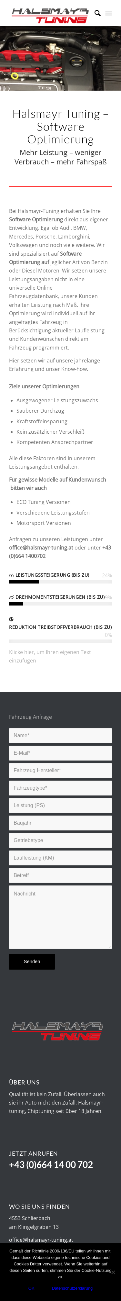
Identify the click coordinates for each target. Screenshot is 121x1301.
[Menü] (108, 13)
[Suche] (94, 13)
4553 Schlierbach (29, 1218)
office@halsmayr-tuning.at (41, 1239)
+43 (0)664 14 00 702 (51, 1164)
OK (31, 1288)
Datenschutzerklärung (72, 1288)
